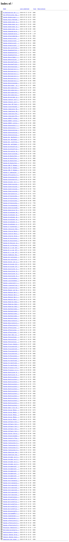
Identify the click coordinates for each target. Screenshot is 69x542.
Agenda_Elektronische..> (11, 184)
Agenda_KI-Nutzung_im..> (11, 243)
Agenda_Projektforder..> (11, 360)
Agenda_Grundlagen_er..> (11, 222)
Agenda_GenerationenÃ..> (11, 207)
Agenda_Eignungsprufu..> (11, 177)
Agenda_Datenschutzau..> (11, 130)
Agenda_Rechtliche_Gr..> (11, 372)
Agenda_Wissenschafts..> (11, 511)
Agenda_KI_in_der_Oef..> (11, 247)
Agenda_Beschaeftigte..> (11, 62)
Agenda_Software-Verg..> (11, 422)
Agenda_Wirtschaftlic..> (11, 499)
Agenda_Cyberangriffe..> (11, 113)
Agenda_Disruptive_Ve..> (11, 151)
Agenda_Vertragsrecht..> (11, 485)
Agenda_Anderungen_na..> (11, 22)
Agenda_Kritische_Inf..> (11, 264)
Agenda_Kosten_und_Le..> (11, 262)
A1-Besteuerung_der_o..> (11, 12)
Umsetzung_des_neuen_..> (11, 539)
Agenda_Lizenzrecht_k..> (11, 283)
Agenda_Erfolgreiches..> (11, 196)
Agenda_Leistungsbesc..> (11, 278)
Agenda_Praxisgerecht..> (11, 346)
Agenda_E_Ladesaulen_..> (11, 172)
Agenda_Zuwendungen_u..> (11, 516)
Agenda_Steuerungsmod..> (11, 436)
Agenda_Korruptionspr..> (11, 257)
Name (4, 9)
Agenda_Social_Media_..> (11, 410)
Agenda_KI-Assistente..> (11, 238)
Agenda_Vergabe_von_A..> (11, 457)
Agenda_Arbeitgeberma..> (11, 36)
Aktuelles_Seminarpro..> (11, 527)
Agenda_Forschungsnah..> (11, 205)
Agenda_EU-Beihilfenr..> (11, 156)
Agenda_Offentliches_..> (11, 327)
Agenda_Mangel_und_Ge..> (11, 290)
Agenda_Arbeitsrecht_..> (11, 38)
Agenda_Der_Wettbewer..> (11, 139)
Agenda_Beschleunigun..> (11, 66)
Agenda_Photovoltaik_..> (11, 337)
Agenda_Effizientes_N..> (11, 175)
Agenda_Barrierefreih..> (11, 48)
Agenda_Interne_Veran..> (11, 236)
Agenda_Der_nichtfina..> (11, 142)
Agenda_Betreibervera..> (11, 88)
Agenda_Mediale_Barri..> (11, 292)
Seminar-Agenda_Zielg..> (11, 537)
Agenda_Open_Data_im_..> (11, 334)
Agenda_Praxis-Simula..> (11, 344)
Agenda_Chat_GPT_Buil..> (11, 104)
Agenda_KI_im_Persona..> (11, 245)
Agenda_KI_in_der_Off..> (11, 250)
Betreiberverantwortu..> (11, 530)
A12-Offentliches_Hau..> (11, 15)
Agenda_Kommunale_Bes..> (11, 255)
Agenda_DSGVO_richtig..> (11, 120)
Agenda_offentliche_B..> (11, 520)
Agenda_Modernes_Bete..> (11, 302)
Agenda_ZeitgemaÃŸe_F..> (11, 513)
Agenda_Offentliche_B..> (11, 325)
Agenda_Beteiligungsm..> (11, 83)
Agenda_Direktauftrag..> (11, 146)
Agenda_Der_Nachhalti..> (11, 137)
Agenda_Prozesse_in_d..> (11, 370)
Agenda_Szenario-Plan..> (11, 438)
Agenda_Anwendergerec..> (11, 31)
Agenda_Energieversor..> (11, 193)
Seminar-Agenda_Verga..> (11, 534)
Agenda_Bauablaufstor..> (11, 50)
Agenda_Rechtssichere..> (11, 377)
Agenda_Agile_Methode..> (11, 19)
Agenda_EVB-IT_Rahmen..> (11, 165)
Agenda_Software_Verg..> (11, 424)
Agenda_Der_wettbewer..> (11, 144)
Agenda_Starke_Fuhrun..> (11, 433)
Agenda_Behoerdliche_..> (11, 59)
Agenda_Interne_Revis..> (11, 231)
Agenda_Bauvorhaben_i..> (11, 57)
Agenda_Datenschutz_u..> (11, 128)
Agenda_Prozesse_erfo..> (11, 367)
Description (41, 9)
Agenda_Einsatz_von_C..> (11, 182)
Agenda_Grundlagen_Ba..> (11, 212)
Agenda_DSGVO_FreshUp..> (11, 118)
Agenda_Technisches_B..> (11, 440)
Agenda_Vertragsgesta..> (11, 480)
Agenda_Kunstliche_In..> (11, 269)
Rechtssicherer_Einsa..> (11, 532)
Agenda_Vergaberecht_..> (11, 466)
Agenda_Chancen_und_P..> (11, 99)
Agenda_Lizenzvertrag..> (11, 285)
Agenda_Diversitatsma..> (11, 153)
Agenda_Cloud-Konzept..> (11, 106)
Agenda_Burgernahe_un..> (11, 97)
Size (34, 9)
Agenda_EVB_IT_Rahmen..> (11, 170)
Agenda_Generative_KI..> (11, 210)
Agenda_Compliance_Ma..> (11, 109)
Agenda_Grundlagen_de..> (11, 215)
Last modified (24, 9)
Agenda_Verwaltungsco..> (11, 497)
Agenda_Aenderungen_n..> (11, 17)
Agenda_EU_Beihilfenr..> (11, 158)
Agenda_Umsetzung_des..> (11, 452)
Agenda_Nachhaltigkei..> (11, 309)
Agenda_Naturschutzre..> (11, 320)
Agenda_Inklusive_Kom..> (11, 229)
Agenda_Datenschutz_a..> (11, 125)
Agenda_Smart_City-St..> (11, 407)
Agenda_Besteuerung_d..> (11, 69)
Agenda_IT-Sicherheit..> (11, 226)
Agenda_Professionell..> (11, 356)
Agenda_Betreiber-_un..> (11, 85)
